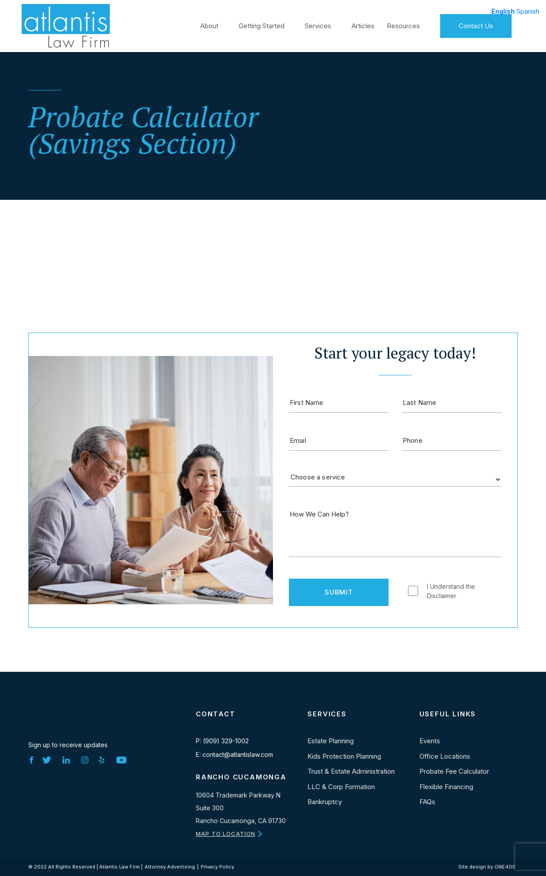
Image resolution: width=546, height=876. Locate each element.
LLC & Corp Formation (341, 786)
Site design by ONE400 (487, 867)
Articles (363, 25)
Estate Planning (330, 741)
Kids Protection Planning (344, 756)
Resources (403, 25)
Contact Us (476, 25)
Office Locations (444, 756)
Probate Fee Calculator (454, 771)
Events (429, 741)
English (503, 11)
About (209, 25)
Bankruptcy (324, 801)
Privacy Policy (217, 867)
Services (318, 25)
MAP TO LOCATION (225, 833)
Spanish (527, 11)
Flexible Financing (446, 786)
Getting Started (261, 25)
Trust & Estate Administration (351, 771)
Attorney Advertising (170, 867)
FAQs (427, 801)
